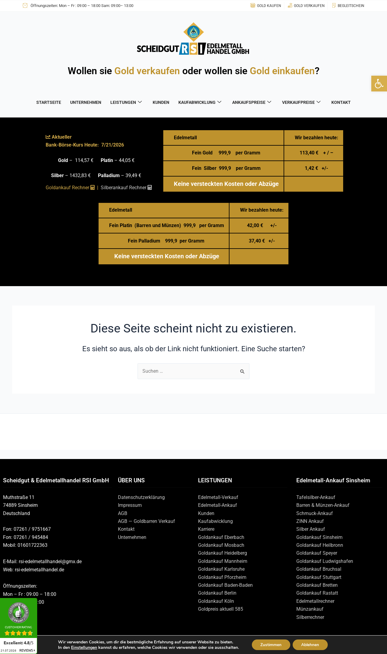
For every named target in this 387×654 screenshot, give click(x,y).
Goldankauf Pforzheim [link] (222, 577)
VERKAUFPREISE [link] (301, 102)
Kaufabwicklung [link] (215, 521)
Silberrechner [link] (310, 617)
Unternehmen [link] (132, 537)
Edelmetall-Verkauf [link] (218, 497)
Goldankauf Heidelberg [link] (222, 553)
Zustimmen (270, 644)
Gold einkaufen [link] (282, 71)
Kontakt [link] (126, 529)
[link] (379, 83)
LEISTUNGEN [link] (126, 102)
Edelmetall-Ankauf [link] (217, 505)
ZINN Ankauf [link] (310, 521)
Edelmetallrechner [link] (315, 601)
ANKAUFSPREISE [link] (251, 102)
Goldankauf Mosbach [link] (221, 545)
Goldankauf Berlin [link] (217, 593)
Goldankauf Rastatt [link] (317, 593)
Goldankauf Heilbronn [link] (319, 545)
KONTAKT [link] (341, 102)
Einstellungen (83, 647)
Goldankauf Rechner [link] (70, 187)
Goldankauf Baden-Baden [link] (225, 585)
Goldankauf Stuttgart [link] (318, 577)
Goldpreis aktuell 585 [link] (220, 609)
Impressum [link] (130, 505)
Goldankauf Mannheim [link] (222, 561)
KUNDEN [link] (161, 102)
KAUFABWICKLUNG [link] (199, 102)
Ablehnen (311, 644)
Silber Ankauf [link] (310, 529)
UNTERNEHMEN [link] (85, 102)
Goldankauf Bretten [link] (317, 585)
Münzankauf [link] (310, 609)
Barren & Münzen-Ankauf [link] (323, 505)
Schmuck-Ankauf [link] (314, 513)
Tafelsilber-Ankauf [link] (315, 497)
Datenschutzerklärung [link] (141, 497)
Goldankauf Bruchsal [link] (318, 569)
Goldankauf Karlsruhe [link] (221, 569)
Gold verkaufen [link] (147, 71)
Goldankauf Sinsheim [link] (319, 537)
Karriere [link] (206, 529)
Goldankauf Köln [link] (216, 601)
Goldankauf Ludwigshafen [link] (324, 561)
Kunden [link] (206, 513)
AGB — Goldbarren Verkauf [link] (146, 521)
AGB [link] (122, 513)
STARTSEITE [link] (48, 102)
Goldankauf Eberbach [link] (221, 537)
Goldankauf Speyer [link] (316, 553)
